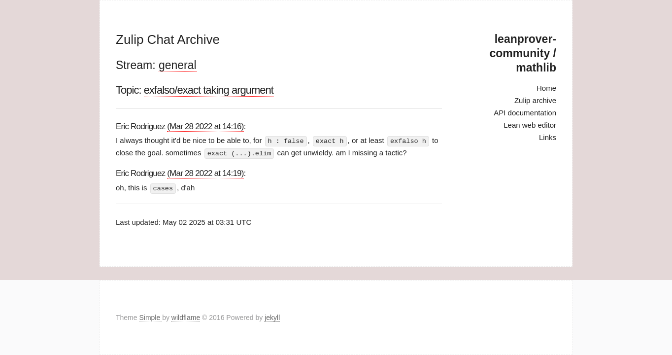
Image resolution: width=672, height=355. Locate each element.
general (178, 65)
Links (547, 137)
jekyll (272, 317)
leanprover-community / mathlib (523, 53)
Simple (150, 317)
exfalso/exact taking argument (208, 90)
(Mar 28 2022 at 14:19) (205, 172)
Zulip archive (535, 100)
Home (546, 88)
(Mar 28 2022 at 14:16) (205, 126)
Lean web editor (530, 125)
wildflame (185, 317)
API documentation (525, 112)
